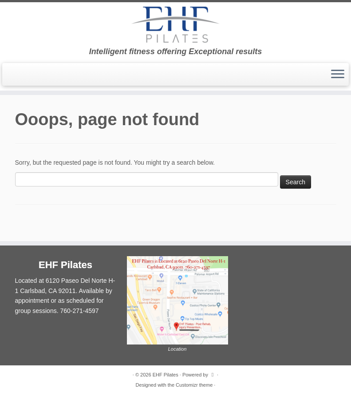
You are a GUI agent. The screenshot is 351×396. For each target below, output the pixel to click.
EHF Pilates (165, 374)
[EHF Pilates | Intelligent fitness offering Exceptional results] (175, 25)
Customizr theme (194, 385)
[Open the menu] (337, 74)
